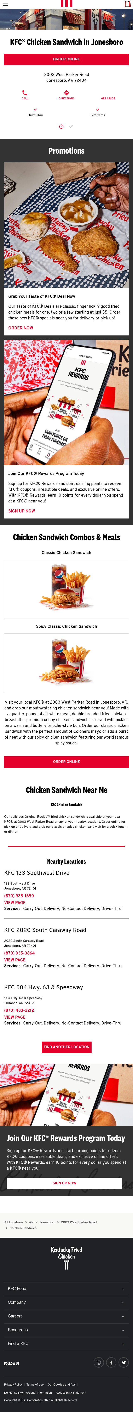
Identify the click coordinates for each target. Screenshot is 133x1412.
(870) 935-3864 (19, 953)
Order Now (20, 328)
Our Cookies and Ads (62, 1384)
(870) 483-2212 (19, 1011)
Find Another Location (66, 1047)
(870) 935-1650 (19, 896)
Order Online (66, 59)
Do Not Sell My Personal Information (28, 1393)
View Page (14, 903)
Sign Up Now (21, 511)
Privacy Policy (13, 1384)
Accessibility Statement (71, 1393)
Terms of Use (35, 1384)
